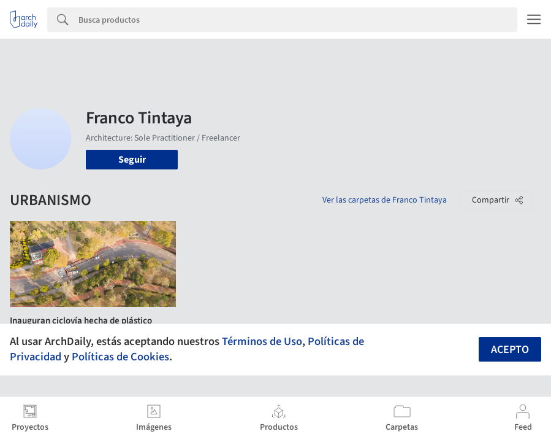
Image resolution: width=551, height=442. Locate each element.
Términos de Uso (262, 341)
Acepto (510, 349)
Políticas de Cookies (120, 357)
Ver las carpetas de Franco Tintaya (384, 200)
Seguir (132, 159)
